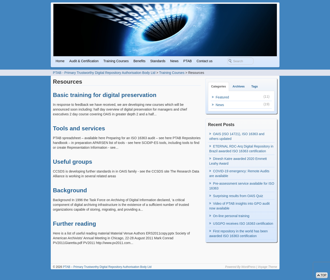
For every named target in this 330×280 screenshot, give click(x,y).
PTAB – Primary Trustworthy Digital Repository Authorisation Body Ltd (107, 267)
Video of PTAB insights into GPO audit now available (239, 206)
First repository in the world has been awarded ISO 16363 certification (238, 233)
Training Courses (116, 61)
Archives (239, 86)
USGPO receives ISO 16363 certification (243, 223)
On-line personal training (231, 216)
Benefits (139, 61)
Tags (254, 86)
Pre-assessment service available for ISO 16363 (241, 186)
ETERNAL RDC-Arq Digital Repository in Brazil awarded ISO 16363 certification (241, 148)
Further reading (74, 223)
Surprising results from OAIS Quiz (238, 196)
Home (60, 61)
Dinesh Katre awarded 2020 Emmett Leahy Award (238, 161)
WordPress (248, 267)
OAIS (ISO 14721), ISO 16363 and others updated (236, 136)
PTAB (187, 61)
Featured (222, 97)
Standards (158, 61)
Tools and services (79, 128)
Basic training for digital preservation (104, 95)
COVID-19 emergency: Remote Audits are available (239, 173)
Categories (218, 86)
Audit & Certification (84, 61)
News (174, 61)
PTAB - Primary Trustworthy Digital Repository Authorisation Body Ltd (104, 73)
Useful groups (72, 161)
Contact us (205, 61)
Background (70, 190)
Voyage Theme (267, 267)
